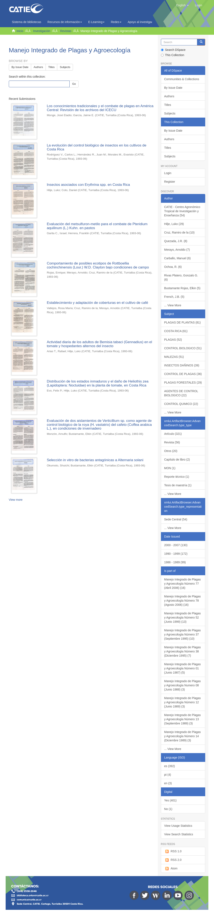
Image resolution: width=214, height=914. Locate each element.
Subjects (65, 67)
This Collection (172, 55)
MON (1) (170, 468)
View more (16, 499)
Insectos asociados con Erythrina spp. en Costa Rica (88, 185)
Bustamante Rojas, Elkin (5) (182, 288)
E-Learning (96, 22)
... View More (172, 305)
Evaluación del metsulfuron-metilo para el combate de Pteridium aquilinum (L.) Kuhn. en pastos (97, 226)
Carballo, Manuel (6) (177, 258)
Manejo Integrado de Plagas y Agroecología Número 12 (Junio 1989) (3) (182, 702)
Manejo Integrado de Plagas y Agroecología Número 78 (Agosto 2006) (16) (182, 600)
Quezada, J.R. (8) (175, 241)
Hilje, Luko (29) (174, 224)
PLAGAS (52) (173, 339)
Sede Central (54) (175, 519)
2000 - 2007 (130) (175, 545)
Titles (51, 67)
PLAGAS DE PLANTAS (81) (182, 322)
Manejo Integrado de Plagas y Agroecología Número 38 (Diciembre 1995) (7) (182, 651)
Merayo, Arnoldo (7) (177, 249)
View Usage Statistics (178, 825)
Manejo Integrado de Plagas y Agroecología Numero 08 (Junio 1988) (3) (182, 685)
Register (169, 181)
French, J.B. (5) (174, 296)
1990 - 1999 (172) (175, 553)
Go (74, 83)
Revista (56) (172, 442)
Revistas (65, 31)
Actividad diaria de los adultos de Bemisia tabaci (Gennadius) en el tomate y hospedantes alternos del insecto (99, 344)
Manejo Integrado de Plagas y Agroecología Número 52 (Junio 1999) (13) (182, 617)
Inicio (20, 31)
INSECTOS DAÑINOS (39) (181, 365)
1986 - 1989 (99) (175, 562)
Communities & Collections (181, 79)
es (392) (169, 766)
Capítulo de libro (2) (177, 459)
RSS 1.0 (173, 851)
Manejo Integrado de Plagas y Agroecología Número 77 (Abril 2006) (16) (182, 583)
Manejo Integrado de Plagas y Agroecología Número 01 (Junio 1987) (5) (182, 668)
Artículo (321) (173, 433)
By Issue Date (19, 67)
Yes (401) (170, 800)
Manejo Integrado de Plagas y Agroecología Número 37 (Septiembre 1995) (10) (182, 634)
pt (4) (167, 774)
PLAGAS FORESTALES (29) (183, 382)
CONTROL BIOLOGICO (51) (183, 348)
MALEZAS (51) (174, 356)
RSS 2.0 (173, 860)
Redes (116, 22)
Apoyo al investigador (143, 22)
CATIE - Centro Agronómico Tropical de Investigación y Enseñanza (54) (182, 211)
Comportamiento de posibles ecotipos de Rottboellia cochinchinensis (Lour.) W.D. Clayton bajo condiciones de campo (98, 265)
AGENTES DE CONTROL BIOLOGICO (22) (181, 393)
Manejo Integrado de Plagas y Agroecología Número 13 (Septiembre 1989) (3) (182, 719)
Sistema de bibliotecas (26, 22)
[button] (182, 5)
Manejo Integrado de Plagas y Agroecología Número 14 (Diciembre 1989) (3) (182, 736)
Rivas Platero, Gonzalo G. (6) (181, 277)
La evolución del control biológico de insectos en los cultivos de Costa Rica (96, 147)
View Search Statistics (178, 834)
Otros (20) (170, 451)
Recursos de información (64, 22)
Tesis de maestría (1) (178, 485)
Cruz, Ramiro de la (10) (179, 232)
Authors (38, 67)
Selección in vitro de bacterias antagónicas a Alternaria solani (95, 460)
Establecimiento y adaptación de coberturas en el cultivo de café (97, 303)
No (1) (168, 809)
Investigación (41, 31)
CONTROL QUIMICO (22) (181, 404)
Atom (171, 868)
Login (167, 173)
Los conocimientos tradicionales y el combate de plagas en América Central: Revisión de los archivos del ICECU (100, 108)
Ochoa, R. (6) (173, 266)
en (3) (168, 783)
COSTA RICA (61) (176, 331)
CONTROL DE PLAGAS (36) (183, 374)
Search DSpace (173, 49)
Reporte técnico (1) (176, 476)
